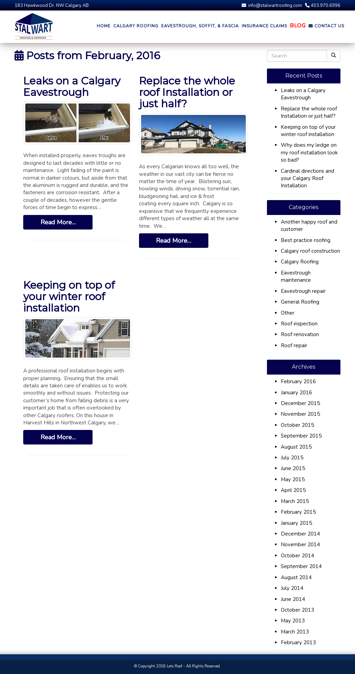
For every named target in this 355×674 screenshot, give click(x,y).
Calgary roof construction (310, 251)
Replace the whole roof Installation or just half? (187, 92)
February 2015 (298, 512)
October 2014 (297, 555)
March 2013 (295, 631)
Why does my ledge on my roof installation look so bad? (309, 152)
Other (287, 312)
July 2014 (292, 588)
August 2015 (296, 446)
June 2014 (293, 599)
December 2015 (300, 403)
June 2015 (293, 468)
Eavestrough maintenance (296, 276)
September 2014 (301, 566)
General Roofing (300, 301)
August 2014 (296, 577)
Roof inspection (299, 323)
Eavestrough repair (303, 291)
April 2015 (293, 490)
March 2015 (295, 501)
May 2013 (293, 620)
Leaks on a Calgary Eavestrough (71, 86)
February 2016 (298, 381)
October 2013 (297, 609)
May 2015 (293, 479)
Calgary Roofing (300, 261)
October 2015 (297, 425)
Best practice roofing (305, 240)
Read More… (58, 222)
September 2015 (301, 435)
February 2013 (298, 642)
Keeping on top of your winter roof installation (69, 296)
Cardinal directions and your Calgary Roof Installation (307, 178)
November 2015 (300, 414)
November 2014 (300, 544)
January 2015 (296, 523)
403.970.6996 (322, 5)
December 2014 (300, 533)
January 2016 (296, 392)
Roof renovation (300, 334)
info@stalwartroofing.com (272, 5)
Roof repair (294, 345)
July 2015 (292, 457)
